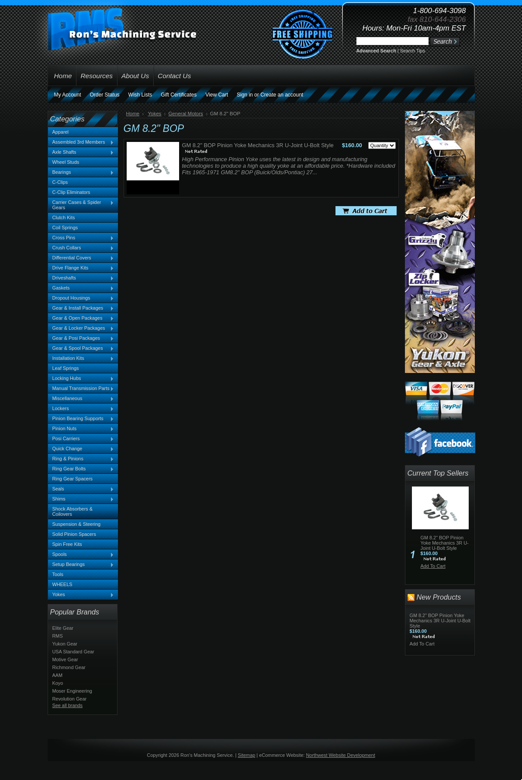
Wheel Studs (66, 162)
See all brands (67, 705)
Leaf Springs (65, 368)
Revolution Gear (69, 698)
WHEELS (62, 584)
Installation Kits (81, 358)
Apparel (60, 132)
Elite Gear (62, 628)
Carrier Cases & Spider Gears (81, 205)
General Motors (185, 113)
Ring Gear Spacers (72, 478)
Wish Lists (140, 95)
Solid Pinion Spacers (74, 534)
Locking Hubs (81, 379)
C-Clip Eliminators (71, 192)
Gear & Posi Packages (81, 338)
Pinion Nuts (81, 429)
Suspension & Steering (76, 524)
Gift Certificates (179, 95)
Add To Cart (433, 566)
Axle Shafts (81, 152)
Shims (81, 499)
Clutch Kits (63, 217)
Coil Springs (65, 227)
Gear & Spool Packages (81, 348)
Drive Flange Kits (81, 268)
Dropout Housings (81, 298)
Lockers (81, 409)
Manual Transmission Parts (81, 389)
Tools (57, 574)
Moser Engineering (72, 691)
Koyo (57, 683)
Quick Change (81, 449)
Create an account (281, 95)
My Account (67, 95)
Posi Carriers (81, 439)
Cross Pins (81, 238)
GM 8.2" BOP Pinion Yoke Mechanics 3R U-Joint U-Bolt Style (258, 145)
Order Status (105, 95)
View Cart (216, 95)
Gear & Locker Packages (81, 328)
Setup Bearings (81, 565)
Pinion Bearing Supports (81, 419)
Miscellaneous (81, 399)
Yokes (81, 595)
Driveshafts (81, 278)
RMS (57, 635)
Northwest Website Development (340, 755)
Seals (81, 489)
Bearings (81, 172)
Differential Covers (81, 258)
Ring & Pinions (81, 459)
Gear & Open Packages (81, 318)
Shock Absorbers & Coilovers (72, 511)
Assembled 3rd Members (81, 142)
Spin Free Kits (67, 544)
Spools (81, 555)
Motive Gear (65, 659)
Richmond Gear (69, 667)
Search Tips (412, 50)
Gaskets (81, 288)
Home (133, 113)
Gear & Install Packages (81, 308)
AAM (57, 675)
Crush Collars (81, 248)
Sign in (245, 95)
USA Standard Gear (73, 651)
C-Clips (60, 182)
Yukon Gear (64, 643)
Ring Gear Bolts (81, 469)
